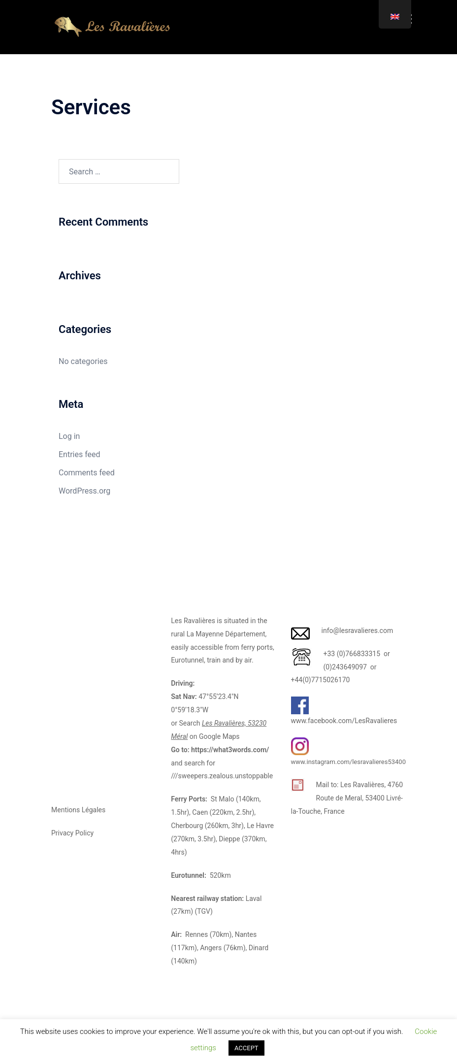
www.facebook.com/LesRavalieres (344, 721)
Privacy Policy (72, 833)
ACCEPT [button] (246, 1048)
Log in (69, 436)
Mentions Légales (78, 810)
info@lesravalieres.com (357, 630)
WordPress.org (84, 491)
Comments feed (87, 472)
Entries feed (79, 454)
